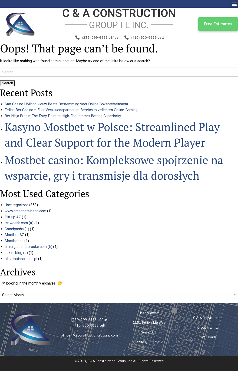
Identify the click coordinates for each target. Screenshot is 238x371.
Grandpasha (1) (17, 229)
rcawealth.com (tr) (19, 223)
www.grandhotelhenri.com (25, 211)
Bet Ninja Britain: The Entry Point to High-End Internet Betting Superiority (63, 116)
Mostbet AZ (14, 235)
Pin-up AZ (13, 217)
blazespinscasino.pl (21, 259)
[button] (234, 4)
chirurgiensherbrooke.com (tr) (28, 246)
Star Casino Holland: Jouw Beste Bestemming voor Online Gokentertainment (66, 104)
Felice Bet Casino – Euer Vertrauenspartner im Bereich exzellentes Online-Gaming (71, 110)
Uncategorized (16, 205)
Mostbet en (14, 241)
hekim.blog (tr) (16, 253)
